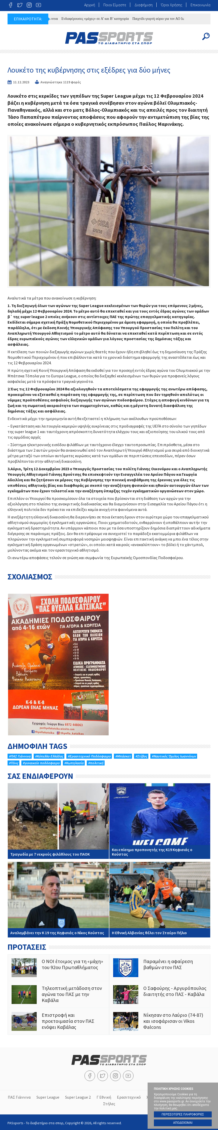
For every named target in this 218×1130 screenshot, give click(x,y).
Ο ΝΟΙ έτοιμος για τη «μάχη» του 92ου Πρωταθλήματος (58, 968)
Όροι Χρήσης (171, 5)
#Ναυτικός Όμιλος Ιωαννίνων (174, 756)
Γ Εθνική (104, 1096)
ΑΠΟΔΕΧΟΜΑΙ (182, 1122)
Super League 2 (78, 1096)
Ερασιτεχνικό (129, 1096)
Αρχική (89, 5)
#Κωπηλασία (73, 763)
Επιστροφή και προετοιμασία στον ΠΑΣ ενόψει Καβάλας (58, 1021)
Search (205, 36)
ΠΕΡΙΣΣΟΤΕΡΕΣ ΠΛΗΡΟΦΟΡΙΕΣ (183, 1114)
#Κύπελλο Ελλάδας (49, 756)
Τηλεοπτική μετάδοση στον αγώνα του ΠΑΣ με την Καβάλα (58, 994)
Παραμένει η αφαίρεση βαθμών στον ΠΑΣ (159, 968)
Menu (12, 36)
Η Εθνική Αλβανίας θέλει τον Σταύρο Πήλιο (159, 899)
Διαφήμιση (144, 5)
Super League (47, 1096)
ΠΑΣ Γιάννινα (19, 1096)
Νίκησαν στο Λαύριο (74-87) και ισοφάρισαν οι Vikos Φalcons (159, 1021)
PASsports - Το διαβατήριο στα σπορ (109, 38)
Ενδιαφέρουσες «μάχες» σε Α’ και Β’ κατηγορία (100, 19)
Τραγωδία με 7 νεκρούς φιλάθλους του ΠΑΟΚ (58, 821)
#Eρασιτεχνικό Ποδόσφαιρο (89, 756)
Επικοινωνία (200, 5)
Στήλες (109, 1102)
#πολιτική (95, 763)
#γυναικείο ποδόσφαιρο (41, 763)
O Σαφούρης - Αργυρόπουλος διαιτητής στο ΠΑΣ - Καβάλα (159, 994)
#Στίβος (141, 756)
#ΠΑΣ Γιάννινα (19, 756)
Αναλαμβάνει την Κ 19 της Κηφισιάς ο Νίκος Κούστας (58, 899)
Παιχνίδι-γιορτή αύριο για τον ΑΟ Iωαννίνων (169, 19)
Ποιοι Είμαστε (114, 5)
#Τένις (13, 763)
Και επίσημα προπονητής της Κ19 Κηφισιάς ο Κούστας (159, 821)
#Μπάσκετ (123, 756)
